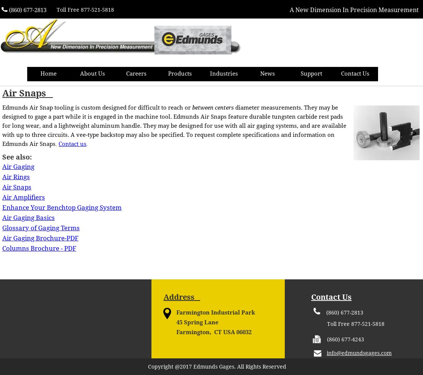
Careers (136, 73)
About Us (92, 73)
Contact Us (355, 73)
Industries (224, 73)
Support (311, 73)
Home (48, 73)
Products (180, 73)
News (267, 73)
